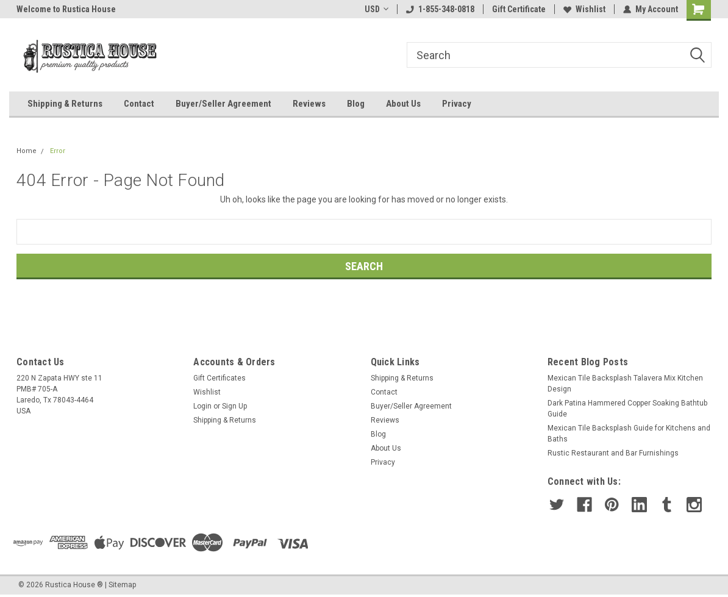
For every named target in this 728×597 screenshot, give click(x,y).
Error (57, 151)
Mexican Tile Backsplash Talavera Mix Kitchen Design (625, 383)
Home (26, 151)
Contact (139, 103)
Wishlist (584, 9)
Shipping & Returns (64, 103)
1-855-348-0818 (440, 9)
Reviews (309, 103)
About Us (403, 103)
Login (202, 406)
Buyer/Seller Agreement (223, 103)
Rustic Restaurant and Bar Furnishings (613, 453)
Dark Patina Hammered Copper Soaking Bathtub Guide (627, 408)
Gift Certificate (519, 9)
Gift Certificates (219, 378)
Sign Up (234, 406)
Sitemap (122, 585)
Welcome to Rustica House (66, 9)
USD (376, 9)
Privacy (456, 103)
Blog (356, 103)
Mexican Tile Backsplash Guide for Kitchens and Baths (629, 433)
